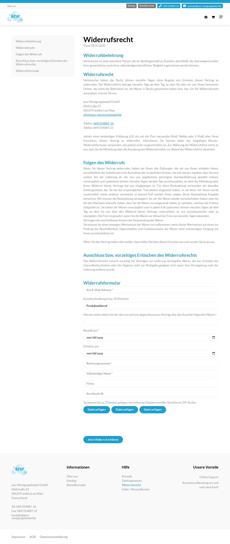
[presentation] (151, 425)
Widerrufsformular (27, 70)
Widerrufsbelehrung (28, 41)
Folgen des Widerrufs (29, 54)
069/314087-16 (169, 5)
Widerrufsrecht (25, 47)
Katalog (131, 6)
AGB (33, 536)
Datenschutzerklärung (54, 536)
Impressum (18, 536)
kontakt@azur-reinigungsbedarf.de (202, 5)
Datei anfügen (97, 409)
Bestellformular (146, 6)
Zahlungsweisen (132, 480)
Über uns (11, 6)
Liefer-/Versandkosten (136, 489)
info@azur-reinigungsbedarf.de (102, 114)
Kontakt (127, 476)
